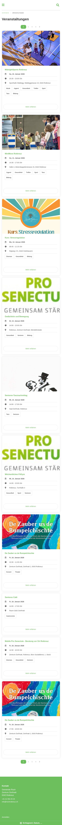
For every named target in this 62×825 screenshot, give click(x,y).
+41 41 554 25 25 (8, 799)
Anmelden (5, 817)
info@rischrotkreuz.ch (10, 802)
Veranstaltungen (18, 12)
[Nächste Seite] (39, 26)
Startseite (5, 12)
